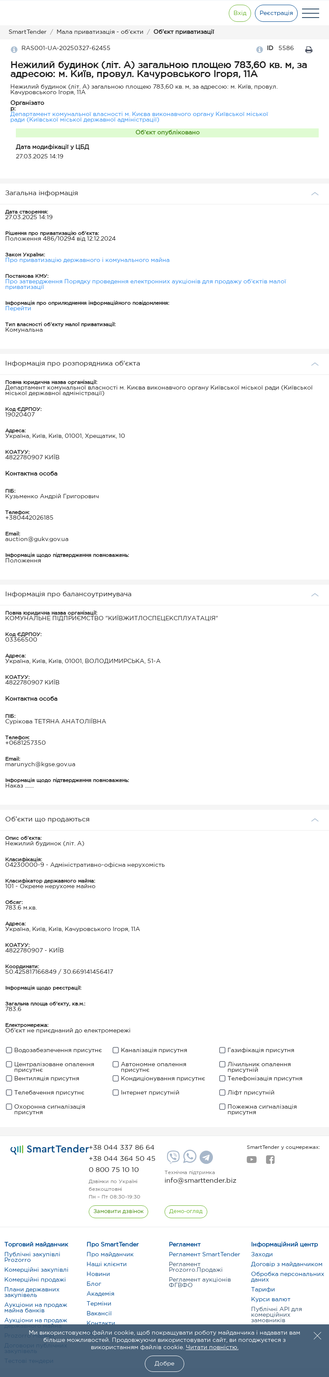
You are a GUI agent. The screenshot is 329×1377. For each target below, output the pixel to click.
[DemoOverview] (185, 1211)
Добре (164, 1363)
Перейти (18, 308)
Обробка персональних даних (287, 1277)
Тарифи (263, 1289)
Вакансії (99, 1313)
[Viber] (172, 1160)
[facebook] (270, 1162)
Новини (98, 1274)
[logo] (50, 1149)
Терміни (99, 1303)
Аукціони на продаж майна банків (35, 1308)
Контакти (101, 1323)
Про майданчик (110, 1254)
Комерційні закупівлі (36, 1270)
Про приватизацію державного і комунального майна (87, 260)
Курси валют (270, 1299)
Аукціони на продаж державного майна (35, 1323)
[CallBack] (118, 1211)
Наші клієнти (107, 1264)
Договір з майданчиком (287, 1264)
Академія (100, 1294)
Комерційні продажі (35, 1279)
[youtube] (252, 1162)
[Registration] (276, 13)
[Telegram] (205, 1160)
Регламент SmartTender (204, 1254)
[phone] (122, 1148)
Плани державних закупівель (32, 1292)
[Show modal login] (239, 13)
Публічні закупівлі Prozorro (32, 1257)
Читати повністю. (212, 1347)
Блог (94, 1284)
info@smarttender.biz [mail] (200, 1181)
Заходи (262, 1254)
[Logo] (35, 13)
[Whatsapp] (188, 1161)
